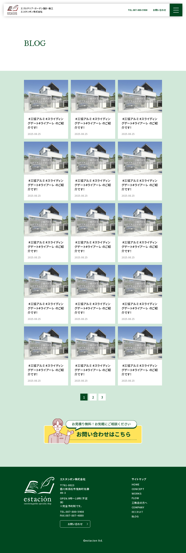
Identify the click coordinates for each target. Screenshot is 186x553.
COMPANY (138, 507)
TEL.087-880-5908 (137, 9)
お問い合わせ (159, 9)
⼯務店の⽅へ (139, 503)
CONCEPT (138, 489)
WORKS (137, 493)
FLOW (135, 498)
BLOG (135, 516)
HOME (136, 484)
